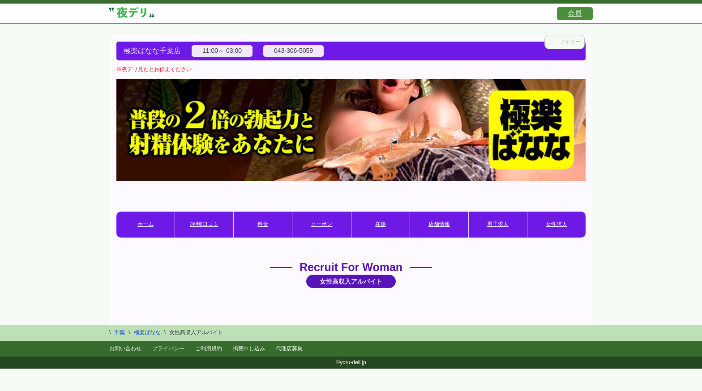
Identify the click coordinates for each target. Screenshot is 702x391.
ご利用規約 (208, 348)
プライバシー (168, 348)
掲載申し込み (249, 348)
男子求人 (498, 224)
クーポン (321, 224)
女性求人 (556, 224)
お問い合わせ (125, 348)
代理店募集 (289, 348)
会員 (575, 13)
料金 (262, 224)
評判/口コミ (204, 224)
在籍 (380, 224)
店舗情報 (439, 224)
